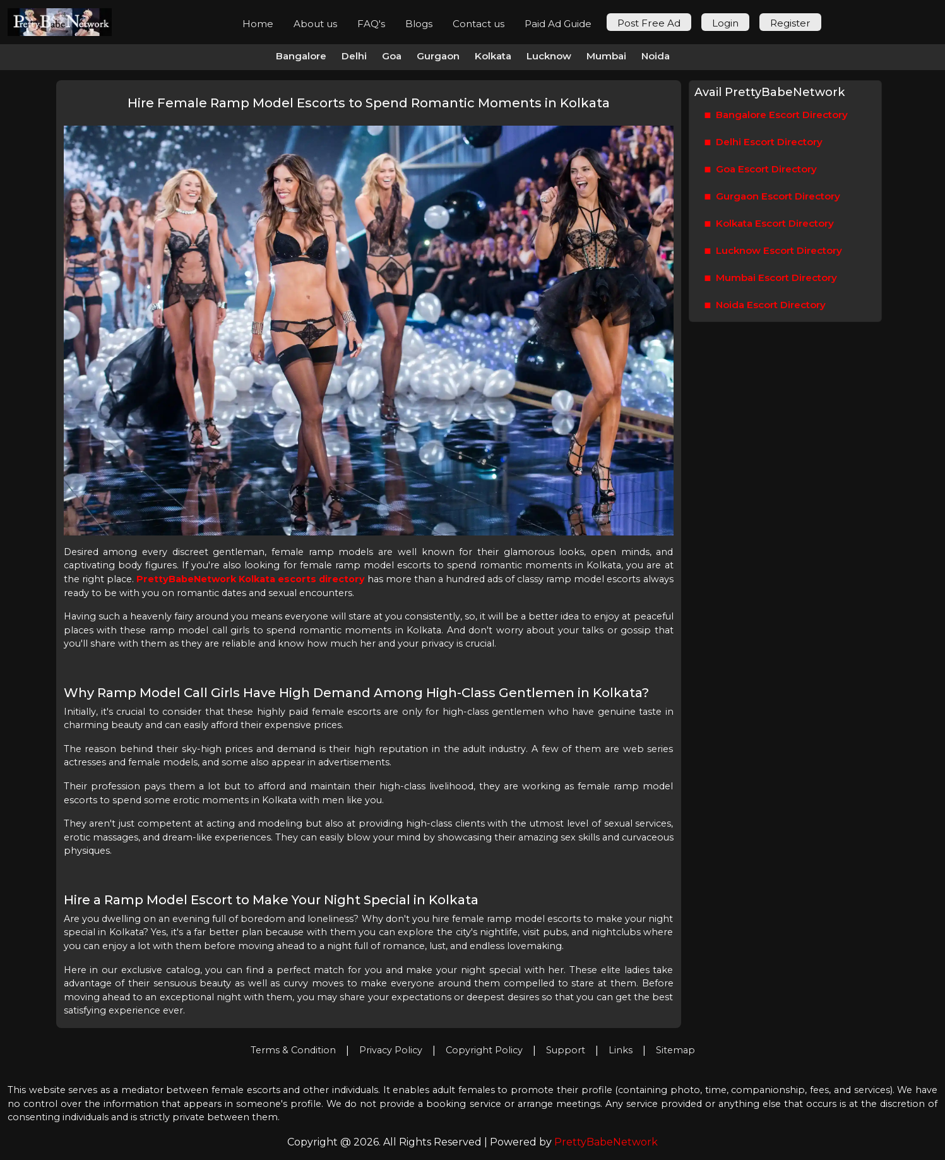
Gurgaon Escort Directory (772, 196)
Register (790, 23)
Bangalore (301, 56)
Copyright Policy (484, 1050)
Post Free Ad (649, 23)
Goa (391, 56)
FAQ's (371, 24)
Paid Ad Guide (558, 24)
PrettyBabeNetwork (606, 1142)
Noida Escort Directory (765, 305)
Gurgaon (438, 56)
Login (725, 23)
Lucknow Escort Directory (773, 251)
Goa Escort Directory (760, 169)
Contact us (478, 24)
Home (257, 24)
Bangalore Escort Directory (776, 115)
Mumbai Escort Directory (771, 278)
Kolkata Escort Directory (769, 223)
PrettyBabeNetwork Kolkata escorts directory (250, 579)
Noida (655, 56)
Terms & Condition (293, 1050)
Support (565, 1050)
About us (315, 24)
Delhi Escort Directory (763, 142)
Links (621, 1050)
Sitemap (675, 1050)
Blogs (418, 24)
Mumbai (606, 56)
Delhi (354, 56)
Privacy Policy (390, 1050)
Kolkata (493, 56)
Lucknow (548, 56)
